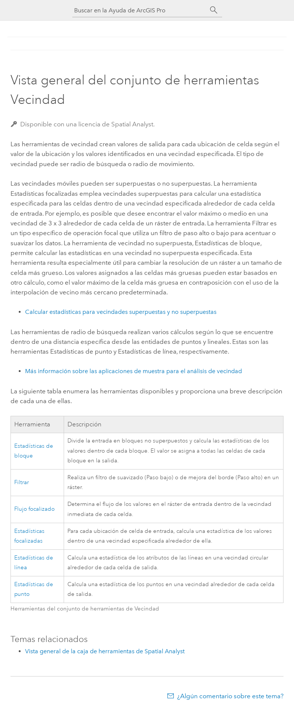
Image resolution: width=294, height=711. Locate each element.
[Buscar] (214, 10)
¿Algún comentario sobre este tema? (230, 696)
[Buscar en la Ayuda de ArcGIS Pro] (139, 10)
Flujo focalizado (34, 509)
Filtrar (21, 482)
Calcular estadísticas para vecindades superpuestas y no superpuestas (120, 311)
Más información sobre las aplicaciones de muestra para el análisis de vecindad (133, 371)
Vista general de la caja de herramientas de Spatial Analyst (105, 651)
